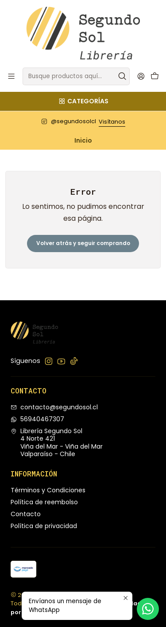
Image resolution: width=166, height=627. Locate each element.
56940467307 (37, 419)
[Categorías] (83, 101)
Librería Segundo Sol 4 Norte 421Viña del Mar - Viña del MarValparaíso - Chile (57, 443)
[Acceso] (141, 76)
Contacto (26, 514)
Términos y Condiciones (48, 490)
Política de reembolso (44, 502)
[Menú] (11, 76)
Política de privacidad (44, 525)
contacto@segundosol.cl (54, 407)
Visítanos (112, 121)
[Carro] (155, 76)
